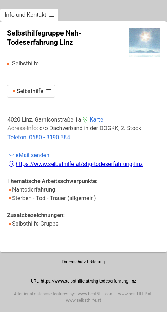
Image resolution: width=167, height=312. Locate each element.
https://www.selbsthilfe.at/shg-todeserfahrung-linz (75, 164)
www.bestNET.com (96, 293)
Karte (92, 119)
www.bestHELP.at (134, 293)
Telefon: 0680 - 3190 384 (38, 137)
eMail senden (28, 155)
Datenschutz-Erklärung (83, 261)
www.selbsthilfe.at (83, 300)
